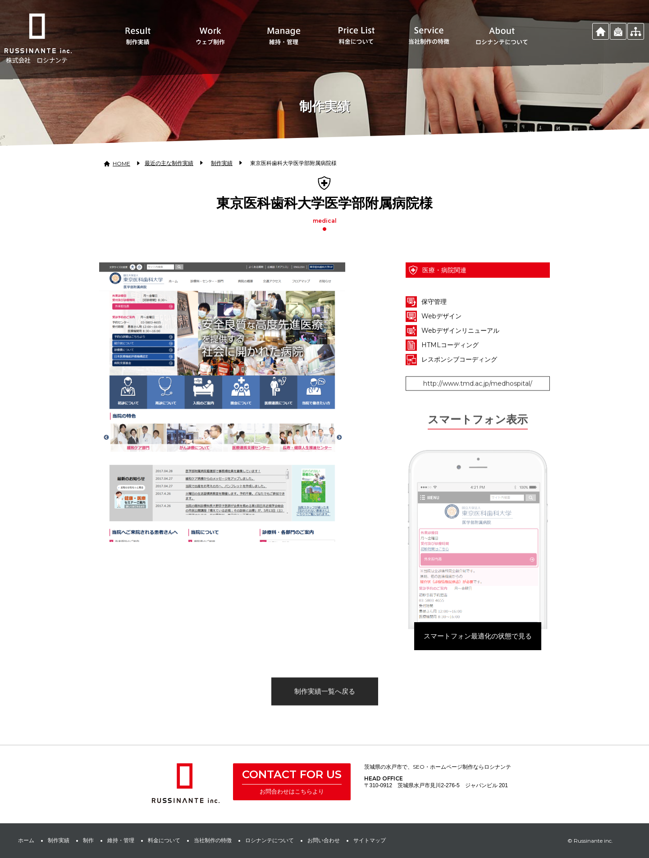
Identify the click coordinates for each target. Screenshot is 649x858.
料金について (164, 840)
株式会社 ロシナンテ (185, 783)
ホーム (26, 840)
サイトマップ (369, 840)
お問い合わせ (323, 840)
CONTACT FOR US (292, 774)
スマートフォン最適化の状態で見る (478, 658)
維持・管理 (120, 840)
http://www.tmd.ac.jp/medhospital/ (477, 401)
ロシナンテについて (269, 840)
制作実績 (58, 840)
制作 (88, 840)
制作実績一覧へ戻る (324, 709)
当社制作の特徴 (213, 840)
